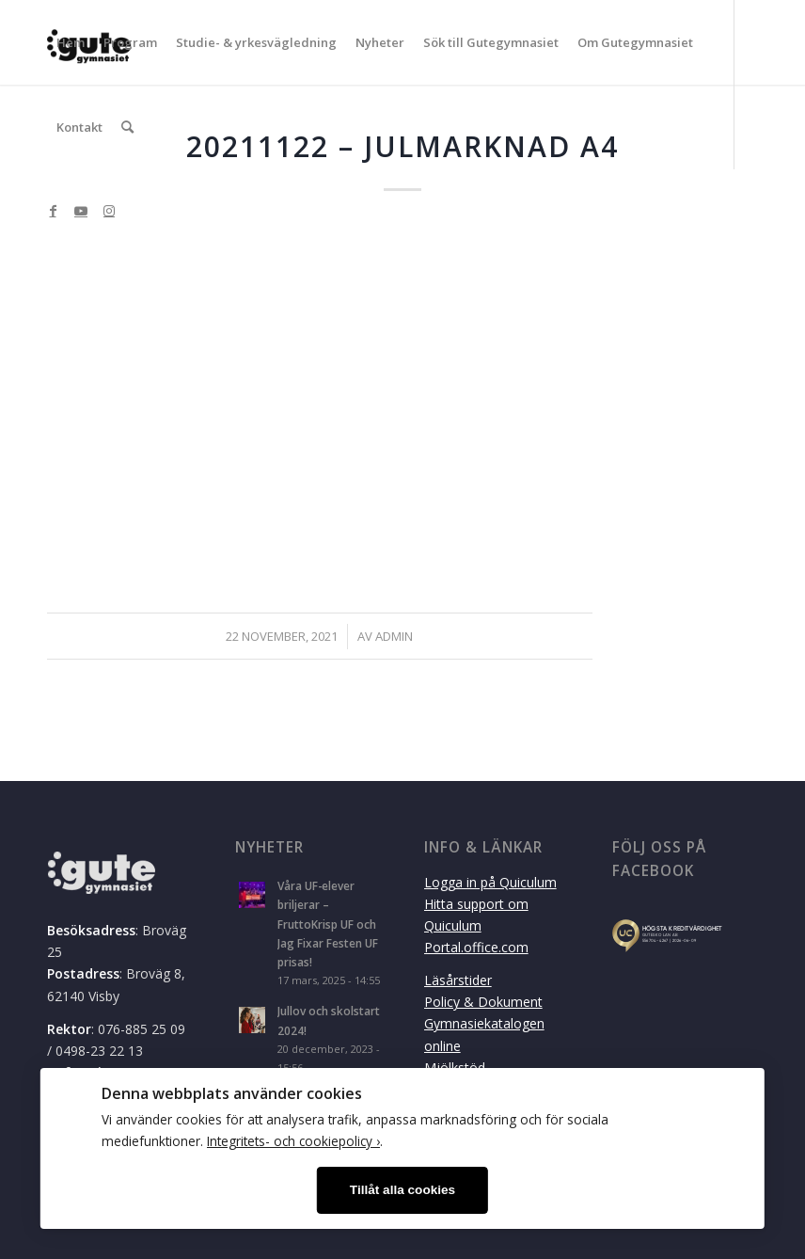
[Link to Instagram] (109, 211)
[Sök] (127, 127)
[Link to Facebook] (53, 211)
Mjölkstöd (454, 1067)
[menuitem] (70, 42)
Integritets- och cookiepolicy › (293, 1141)
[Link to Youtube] (81, 211)
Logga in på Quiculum (490, 882)
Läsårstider (458, 980)
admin (394, 636)
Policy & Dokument (483, 1002)
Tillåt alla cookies (402, 1190)
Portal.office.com (476, 947)
